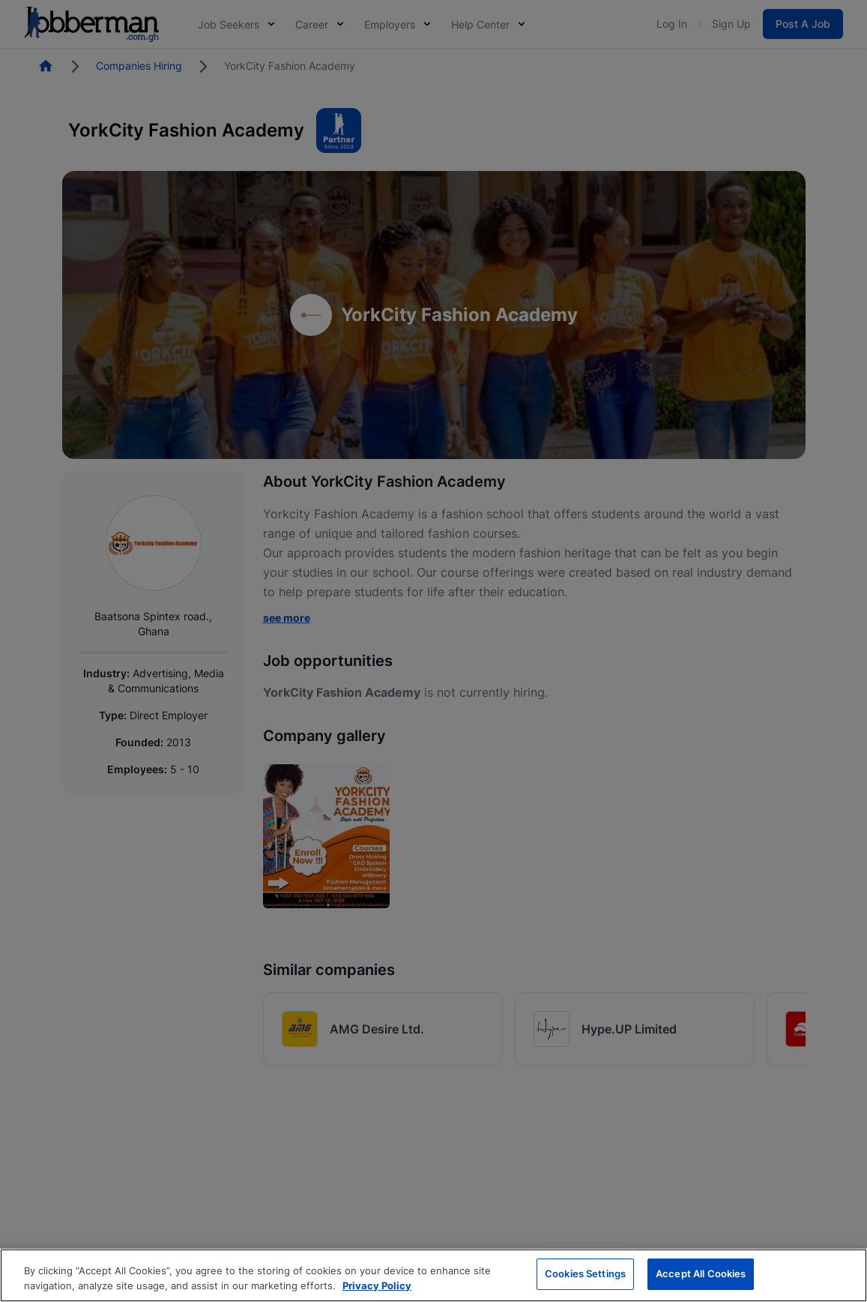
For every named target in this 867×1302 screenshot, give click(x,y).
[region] (433, 1275)
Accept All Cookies (701, 1274)
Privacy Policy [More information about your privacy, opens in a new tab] (376, 1286)
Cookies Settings (585, 1274)
